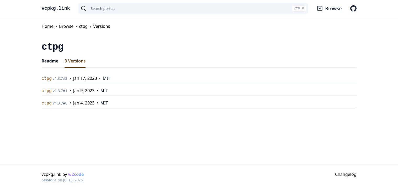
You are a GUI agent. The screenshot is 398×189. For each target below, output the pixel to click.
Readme (50, 61)
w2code (76, 174)
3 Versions (75, 61)
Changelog (345, 174)
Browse (329, 8)
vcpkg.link (56, 8)
